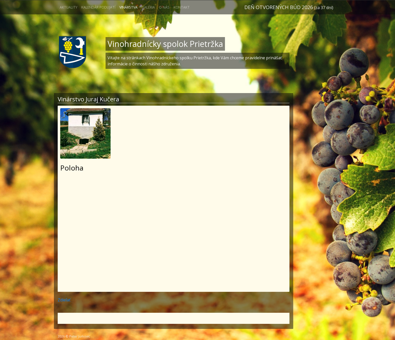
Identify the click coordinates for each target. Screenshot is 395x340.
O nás (164, 7)
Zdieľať (64, 300)
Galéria (148, 7)
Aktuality (68, 7)
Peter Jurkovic (79, 336)
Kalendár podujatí (98, 7)
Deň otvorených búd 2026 (288, 7)
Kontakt (182, 7)
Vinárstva (128, 7)
